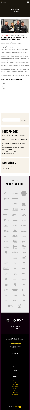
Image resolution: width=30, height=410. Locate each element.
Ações (15, 390)
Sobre (15, 355)
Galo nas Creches (15, 382)
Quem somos (15, 357)
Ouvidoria (15, 366)
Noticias (8, 35)
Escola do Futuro (15, 384)
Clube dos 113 (15, 360)
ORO (13, 406)
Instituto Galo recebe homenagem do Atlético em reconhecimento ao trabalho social (14, 38)
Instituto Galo (3, 35)
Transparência (15, 364)
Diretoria (15, 362)
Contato (15, 372)
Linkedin (3, 88)
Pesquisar (4, 117)
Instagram (3, 83)
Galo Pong (15, 388)
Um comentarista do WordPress (9, 166)
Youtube (3, 81)
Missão (15, 359)
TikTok (3, 86)
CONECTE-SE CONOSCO (15, 327)
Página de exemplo (15, 394)
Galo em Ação (15, 380)
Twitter (3, 85)
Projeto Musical (15, 386)
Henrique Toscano (21, 35)
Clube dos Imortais (15, 378)
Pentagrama (16, 406)
